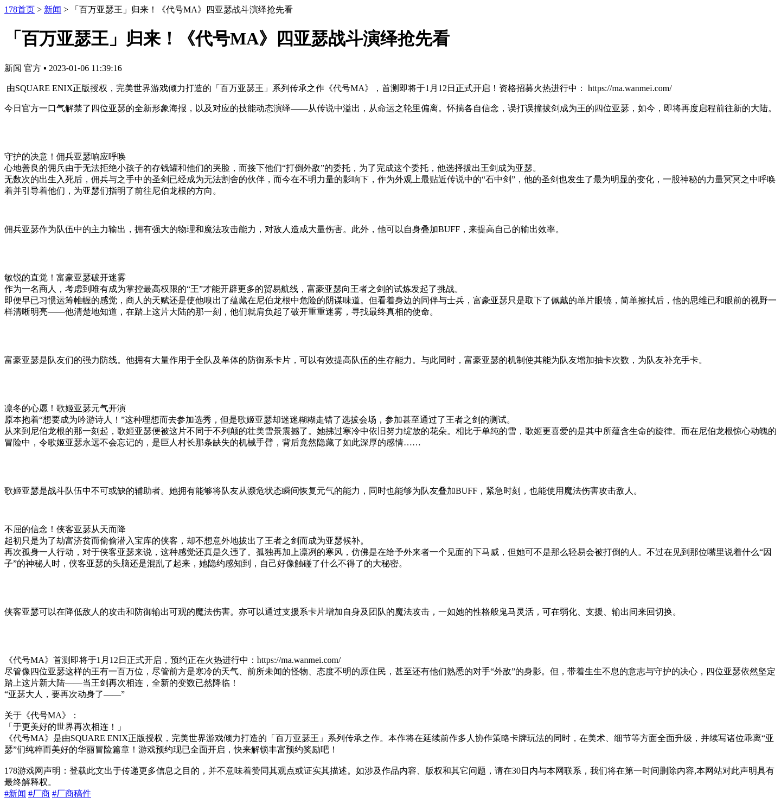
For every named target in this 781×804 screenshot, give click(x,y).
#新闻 (15, 793)
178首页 (19, 9)
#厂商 (39, 793)
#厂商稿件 (71, 793)
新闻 (52, 9)
